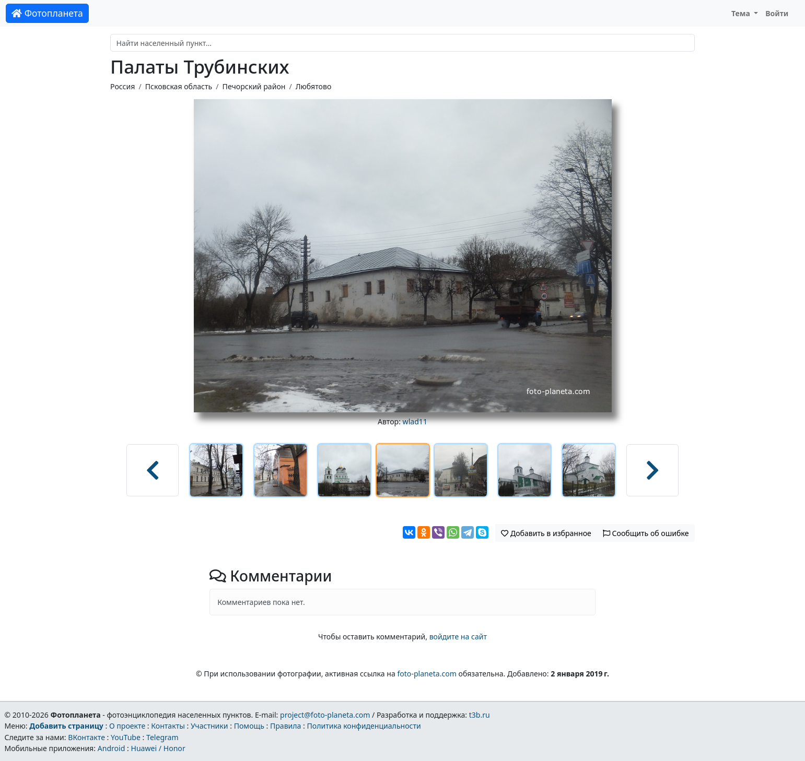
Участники (209, 726)
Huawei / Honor (158, 748)
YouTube (126, 737)
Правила (285, 726)
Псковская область (179, 86)
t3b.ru (479, 715)
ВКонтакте (86, 737)
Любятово (314, 86)
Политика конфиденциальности (364, 726)
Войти (776, 13)
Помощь (249, 726)
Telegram (162, 737)
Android (111, 748)
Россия (122, 86)
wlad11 (415, 421)
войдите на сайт (458, 636)
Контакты (168, 726)
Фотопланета (47, 13)
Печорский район (254, 86)
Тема (741, 13)
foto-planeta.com (427, 674)
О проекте (127, 726)
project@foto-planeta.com (325, 715)
